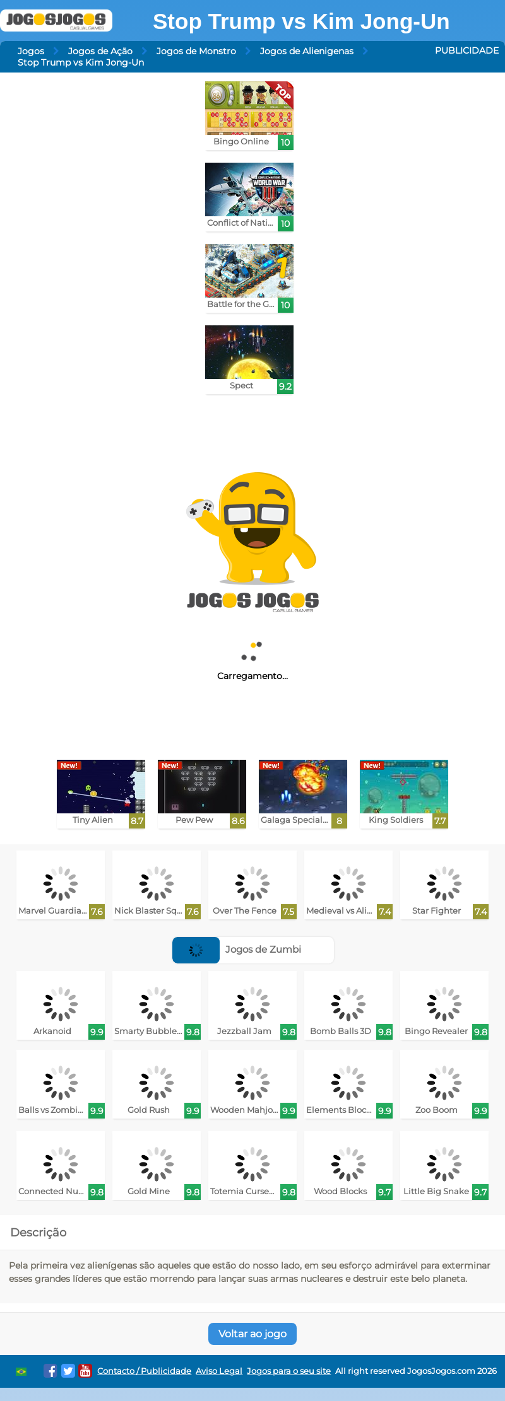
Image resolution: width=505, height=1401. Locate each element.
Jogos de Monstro (196, 51)
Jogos (31, 51)
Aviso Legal (219, 1371)
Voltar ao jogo (252, 1334)
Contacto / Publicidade (144, 1371)
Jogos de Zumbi (236, 949)
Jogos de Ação (100, 51)
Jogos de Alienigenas (307, 51)
